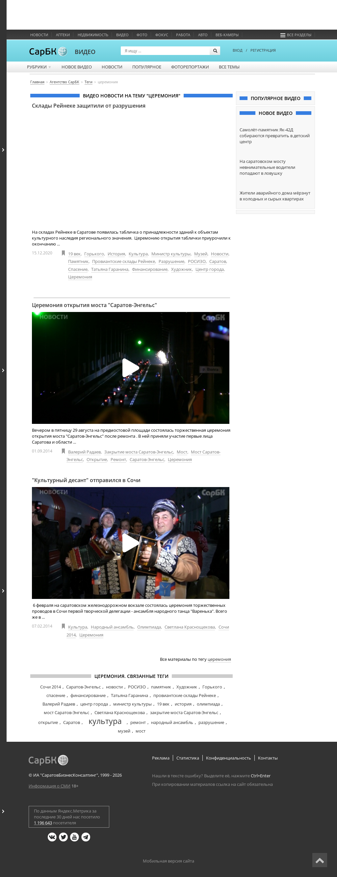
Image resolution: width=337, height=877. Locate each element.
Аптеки (63, 34)
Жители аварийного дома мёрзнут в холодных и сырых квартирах (275, 196)
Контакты (268, 758)
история (183, 704)
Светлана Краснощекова (190, 627)
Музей (200, 254)
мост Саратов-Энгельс (66, 712)
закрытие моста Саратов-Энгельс (184, 712)
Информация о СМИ (49, 786)
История (116, 254)
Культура (138, 254)
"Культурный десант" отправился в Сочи (86, 480)
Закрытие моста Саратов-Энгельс (138, 452)
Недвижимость (93, 34)
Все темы (229, 67)
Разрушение (171, 261)
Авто (203, 34)
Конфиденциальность (228, 758)
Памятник (78, 261)
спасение (55, 695)
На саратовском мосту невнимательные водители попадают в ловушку (267, 167)
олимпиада (208, 704)
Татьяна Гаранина (109, 269)
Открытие (97, 459)
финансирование (88, 695)
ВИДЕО (85, 52)
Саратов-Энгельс (147, 459)
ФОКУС (161, 34)
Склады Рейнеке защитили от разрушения (88, 105)
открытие (48, 722)
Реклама (160, 758)
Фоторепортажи (190, 67)
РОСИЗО (197, 261)
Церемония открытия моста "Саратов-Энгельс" (94, 305)
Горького (94, 254)
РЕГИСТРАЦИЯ (263, 50)
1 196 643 (43, 823)
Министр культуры (171, 254)
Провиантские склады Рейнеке (123, 261)
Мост (182, 452)
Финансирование (150, 269)
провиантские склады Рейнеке (184, 695)
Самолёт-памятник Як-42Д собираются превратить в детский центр (275, 135)
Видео (122, 34)
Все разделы (295, 34)
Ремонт (118, 459)
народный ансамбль (172, 722)
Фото (142, 34)
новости (114, 687)
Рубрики (39, 67)
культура (105, 721)
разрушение (211, 722)
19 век (74, 254)
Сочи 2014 (50, 687)
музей (124, 731)
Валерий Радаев (84, 452)
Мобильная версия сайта (168, 861)
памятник (161, 687)
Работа (183, 34)
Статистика (187, 758)
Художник (181, 269)
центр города (94, 704)
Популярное (146, 67)
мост (140, 731)
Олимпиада (149, 627)
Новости (39, 34)
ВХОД (238, 50)
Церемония (80, 277)
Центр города (209, 269)
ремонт (138, 722)
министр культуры (132, 704)
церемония (219, 659)
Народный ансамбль (112, 627)
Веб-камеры (227, 34)
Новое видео (77, 67)
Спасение (78, 269)
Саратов (217, 261)
